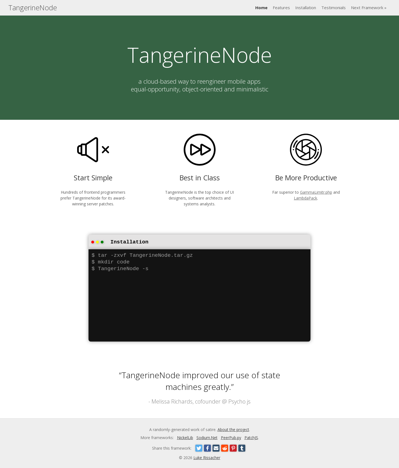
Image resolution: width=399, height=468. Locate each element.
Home (261, 7)
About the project (233, 429)
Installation (305, 7)
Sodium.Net (207, 437)
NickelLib (185, 437)
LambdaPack (305, 198)
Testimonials (333, 7)
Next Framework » (369, 7)
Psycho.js (239, 401)
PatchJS (251, 437)
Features (281, 7)
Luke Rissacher (206, 457)
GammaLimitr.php (316, 192)
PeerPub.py (231, 437)
